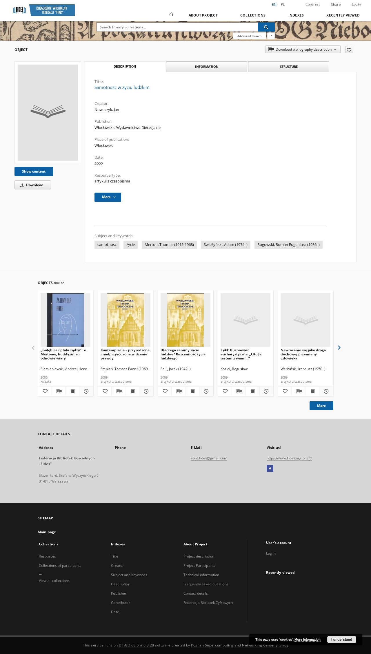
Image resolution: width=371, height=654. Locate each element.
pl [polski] (283, 4)
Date (115, 611)
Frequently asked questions (205, 584)
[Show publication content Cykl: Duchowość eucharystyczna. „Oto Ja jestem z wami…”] (252, 391)
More (321, 405)
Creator (117, 565)
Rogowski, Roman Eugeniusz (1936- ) (288, 244)
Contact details (195, 593)
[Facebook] (270, 468)
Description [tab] (125, 67)
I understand (341, 639)
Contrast (312, 4)
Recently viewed (343, 15)
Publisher (118, 593)
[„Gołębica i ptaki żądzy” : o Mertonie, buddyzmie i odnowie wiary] (65, 320)
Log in (271, 553)
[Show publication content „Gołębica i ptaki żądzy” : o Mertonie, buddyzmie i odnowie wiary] (72, 391)
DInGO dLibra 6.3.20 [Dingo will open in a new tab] (136, 645)
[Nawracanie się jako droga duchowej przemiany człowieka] (305, 320)
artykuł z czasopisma (112, 181)
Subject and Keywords (129, 574)
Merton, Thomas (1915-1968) (169, 244)
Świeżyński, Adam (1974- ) (226, 244)
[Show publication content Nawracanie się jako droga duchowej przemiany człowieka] (312, 391)
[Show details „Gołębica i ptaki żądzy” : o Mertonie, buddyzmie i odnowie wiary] (85, 391)
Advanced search (249, 36)
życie (130, 244)
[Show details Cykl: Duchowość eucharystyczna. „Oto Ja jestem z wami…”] (265, 391)
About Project (203, 15)
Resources (47, 556)
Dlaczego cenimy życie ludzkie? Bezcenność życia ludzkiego (183, 354)
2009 (98, 163)
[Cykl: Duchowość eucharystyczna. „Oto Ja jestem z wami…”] (245, 320)
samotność (107, 244)
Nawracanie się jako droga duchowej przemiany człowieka (303, 354)
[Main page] (170, 15)
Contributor (120, 602)
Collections (253, 15)
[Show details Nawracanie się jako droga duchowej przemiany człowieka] (325, 391)
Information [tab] (207, 66)
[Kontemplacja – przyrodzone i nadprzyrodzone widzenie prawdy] (125, 320)
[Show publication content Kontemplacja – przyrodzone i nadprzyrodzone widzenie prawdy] (132, 391)
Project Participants (199, 565)
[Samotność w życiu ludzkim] (48, 113)
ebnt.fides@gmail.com (209, 458)
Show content (34, 171)
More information (307, 639)
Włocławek (103, 145)
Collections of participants (60, 565)
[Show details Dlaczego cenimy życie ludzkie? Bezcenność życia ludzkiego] (205, 391)
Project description (198, 556)
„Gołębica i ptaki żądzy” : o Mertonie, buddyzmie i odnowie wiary (63, 354)
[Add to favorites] (349, 49)
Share (336, 4)
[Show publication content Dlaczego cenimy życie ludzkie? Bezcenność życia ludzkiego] (192, 391)
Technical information (201, 574)
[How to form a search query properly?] (271, 35)
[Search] (266, 27)
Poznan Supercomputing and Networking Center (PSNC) (239, 645)
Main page (47, 531)
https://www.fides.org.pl (289, 458)
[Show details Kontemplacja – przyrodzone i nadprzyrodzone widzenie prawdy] (145, 391)
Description (120, 584)
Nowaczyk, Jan (106, 109)
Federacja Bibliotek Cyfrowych (208, 602)
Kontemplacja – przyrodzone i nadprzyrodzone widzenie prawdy (125, 354)
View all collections (54, 580)
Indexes (296, 15)
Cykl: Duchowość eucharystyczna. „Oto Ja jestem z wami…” (241, 354)
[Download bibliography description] (58, 391)
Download (30, 185)
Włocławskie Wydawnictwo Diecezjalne (127, 127)
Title (114, 556)
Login (356, 4)
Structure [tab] (289, 66)
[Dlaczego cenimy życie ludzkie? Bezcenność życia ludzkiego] (185, 320)
